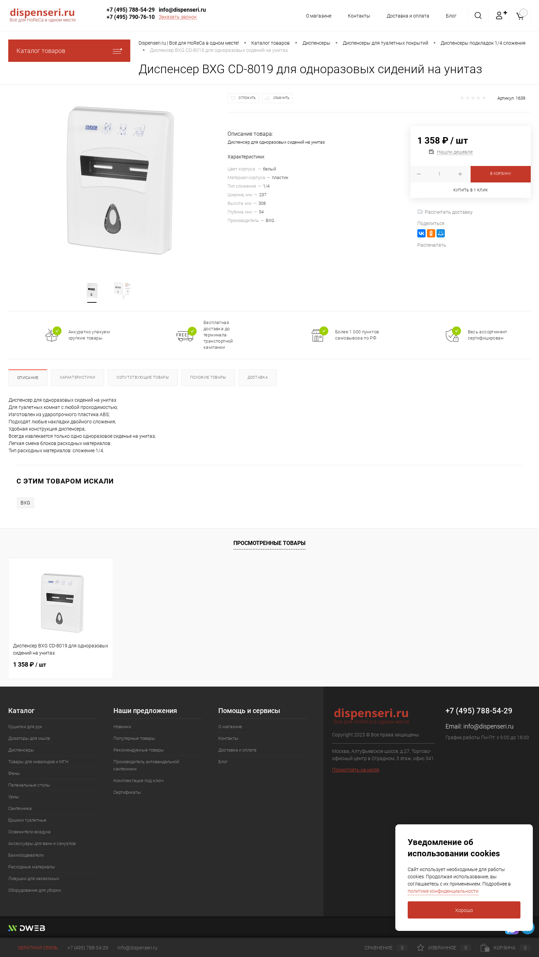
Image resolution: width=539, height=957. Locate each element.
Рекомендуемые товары (138, 750)
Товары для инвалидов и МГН (38, 761)
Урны (13, 796)
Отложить (247, 98)
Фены (14, 773)
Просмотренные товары (269, 543)
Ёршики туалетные (27, 820)
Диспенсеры (21, 750)
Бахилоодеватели (26, 855)
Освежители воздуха (29, 831)
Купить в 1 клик (470, 190)
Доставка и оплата (407, 16)
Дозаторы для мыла (29, 738)
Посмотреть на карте (355, 769)
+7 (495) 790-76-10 (131, 17)
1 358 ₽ (29, 664)
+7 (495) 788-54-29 (131, 10)
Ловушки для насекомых (33, 878)
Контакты (357, 16)
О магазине (315, 16)
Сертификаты (127, 792)
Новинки (122, 726)
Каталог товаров (69, 51)
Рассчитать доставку (445, 212)
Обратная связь (33, 947)
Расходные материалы (31, 866)
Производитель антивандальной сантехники (146, 765)
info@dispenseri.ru (182, 10)
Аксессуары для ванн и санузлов (42, 843)
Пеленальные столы (29, 785)
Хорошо (464, 910)
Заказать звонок (178, 17)
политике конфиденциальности (443, 891)
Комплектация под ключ (138, 780)
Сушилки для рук (25, 726)
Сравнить (281, 98)
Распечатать (431, 245)
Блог (451, 16)
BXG (25, 502)
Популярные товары (134, 738)
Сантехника (20, 808)
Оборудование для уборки (34, 890)
